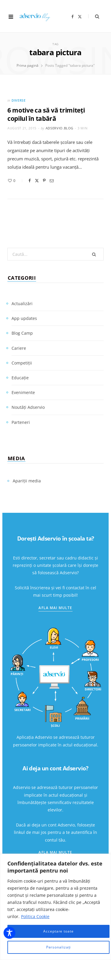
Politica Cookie (35, 916)
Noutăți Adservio (28, 407)
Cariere (19, 348)
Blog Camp (22, 333)
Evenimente (23, 392)
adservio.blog (60, 128)
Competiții (22, 363)
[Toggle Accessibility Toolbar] (9, 932)
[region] (55, 907)
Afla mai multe (55, 607)
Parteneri (21, 422)
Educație (20, 377)
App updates (24, 318)
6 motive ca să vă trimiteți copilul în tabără (46, 114)
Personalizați (58, 947)
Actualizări (22, 303)
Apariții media (27, 481)
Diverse (19, 100)
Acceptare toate (58, 931)
